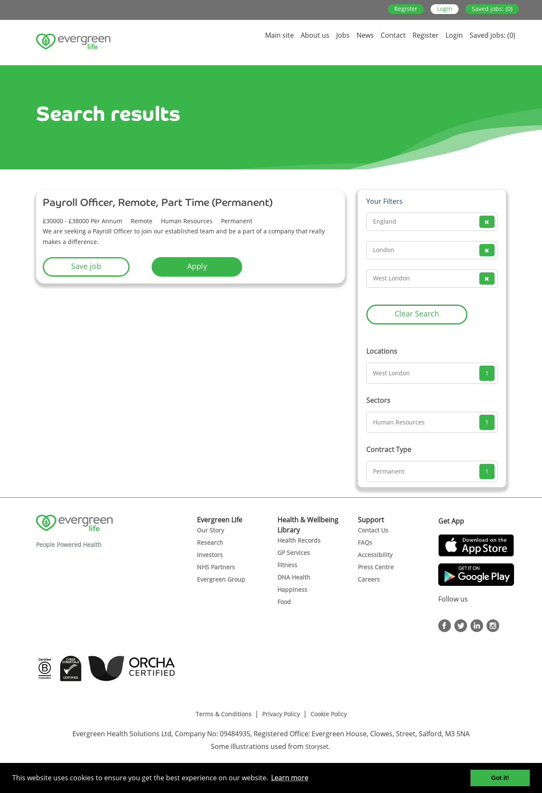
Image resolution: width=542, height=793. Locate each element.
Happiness (292, 589)
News (365, 35)
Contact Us (373, 530)
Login (444, 9)
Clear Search (417, 313)
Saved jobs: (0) (492, 9)
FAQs (365, 542)
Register (406, 9)
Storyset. (318, 747)
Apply (197, 266)
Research (210, 542)
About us (315, 35)
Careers (369, 579)
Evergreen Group (221, 579)
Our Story (210, 530)
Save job (86, 266)
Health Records (299, 540)
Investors (210, 555)
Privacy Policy (281, 714)
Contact (393, 35)
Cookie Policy (328, 714)
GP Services (293, 553)
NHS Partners (216, 567)
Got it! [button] (500, 777)
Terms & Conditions (224, 714)
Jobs (343, 35)
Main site (279, 35)
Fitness (287, 565)
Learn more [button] (289, 777)
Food (284, 602)
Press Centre (376, 567)
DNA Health (293, 577)
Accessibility (375, 555)
